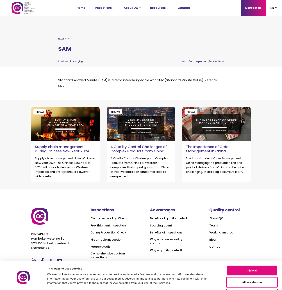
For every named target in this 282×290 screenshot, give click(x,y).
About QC (131, 8)
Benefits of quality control (169, 218)
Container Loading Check (109, 218)
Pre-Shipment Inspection (109, 226)
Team (213, 226)
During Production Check (109, 233)
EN (272, 8)
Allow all (252, 256)
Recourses (158, 8)
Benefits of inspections (166, 233)
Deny (252, 280)
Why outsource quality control (166, 241)
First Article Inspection (107, 240)
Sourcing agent (161, 226)
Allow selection (252, 268)
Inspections (103, 8)
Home (81, 8)
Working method (221, 233)
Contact (184, 8)
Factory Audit (100, 247)
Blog (212, 240)
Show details (188, 280)
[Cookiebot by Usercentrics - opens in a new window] (23, 283)
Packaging (70, 61)
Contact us (253, 8)
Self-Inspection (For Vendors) (202, 61)
